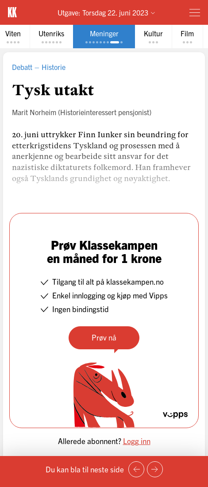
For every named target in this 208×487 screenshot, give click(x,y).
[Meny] (194, 12)
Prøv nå (104, 337)
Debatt (22, 66)
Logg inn (136, 440)
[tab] (51, 36)
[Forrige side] (136, 469)
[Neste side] (155, 469)
